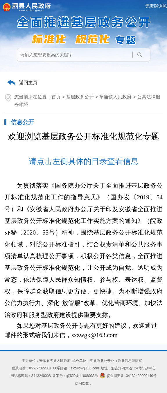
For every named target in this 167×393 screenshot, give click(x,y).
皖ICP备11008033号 (82, 376)
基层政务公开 (80, 96)
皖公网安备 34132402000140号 (128, 376)
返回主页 (28, 82)
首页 (56, 96)
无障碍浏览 (156, 5)
